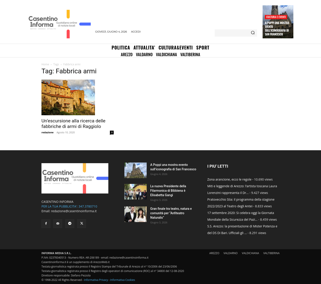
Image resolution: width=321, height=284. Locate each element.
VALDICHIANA (250, 253)
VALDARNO (231, 253)
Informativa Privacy (96, 280)
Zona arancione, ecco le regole (229, 179)
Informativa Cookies (122, 280)
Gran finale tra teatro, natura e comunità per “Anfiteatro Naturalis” (171, 213)
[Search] (253, 33)
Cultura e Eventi (276, 17)
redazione (47, 132)
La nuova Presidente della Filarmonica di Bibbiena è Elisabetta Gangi (168, 190)
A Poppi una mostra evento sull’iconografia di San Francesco (277, 28)
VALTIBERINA (271, 253)
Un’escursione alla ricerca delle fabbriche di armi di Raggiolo (73, 123)
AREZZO (214, 253)
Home (45, 64)
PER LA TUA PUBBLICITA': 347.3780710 (69, 206)
